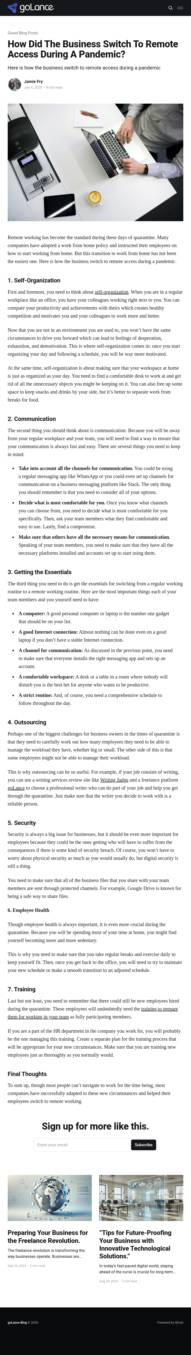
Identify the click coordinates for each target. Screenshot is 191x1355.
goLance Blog (17, 1322)
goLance (16, 788)
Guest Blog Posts (23, 33)
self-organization (111, 292)
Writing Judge (114, 780)
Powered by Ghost (170, 1322)
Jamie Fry (33, 81)
